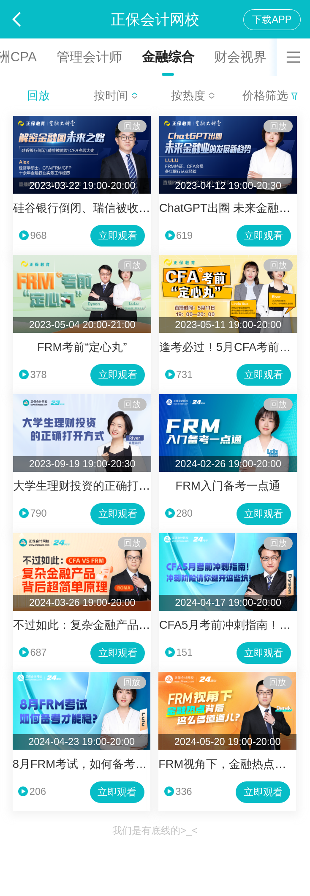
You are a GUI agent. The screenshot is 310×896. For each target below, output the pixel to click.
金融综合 (168, 56)
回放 (38, 95)
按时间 (116, 95)
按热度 (193, 95)
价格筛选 (270, 95)
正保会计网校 (155, 19)
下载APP (271, 19)
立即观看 (117, 235)
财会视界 (240, 56)
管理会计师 (89, 56)
